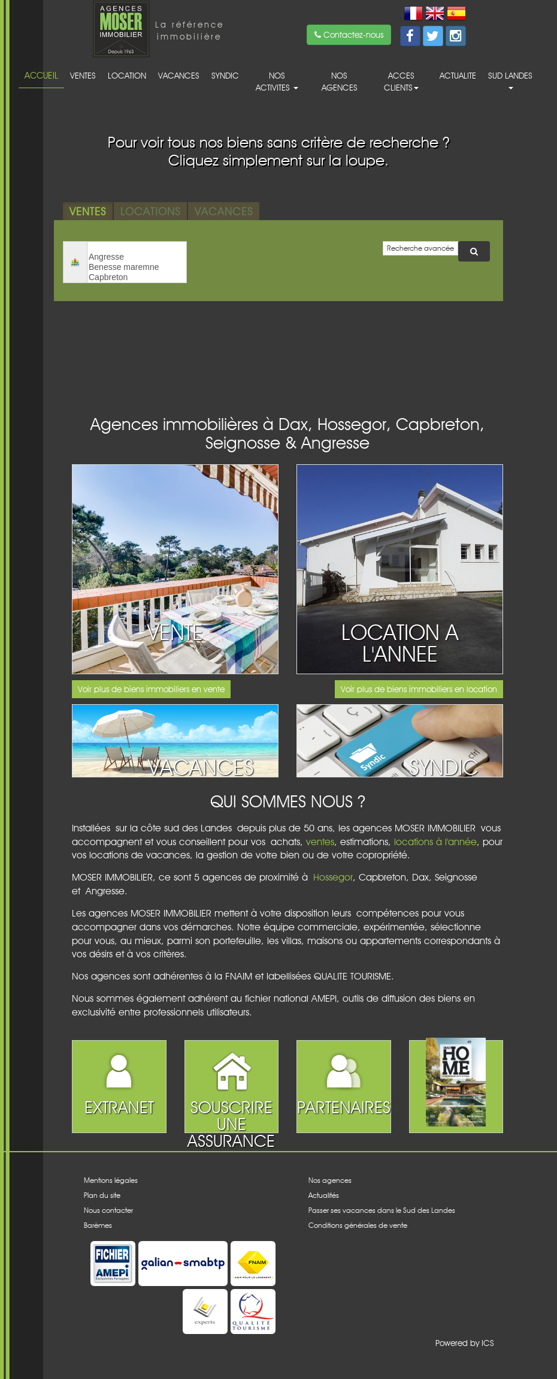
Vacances (178, 75)
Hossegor (333, 877)
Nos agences (340, 81)
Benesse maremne (136, 267)
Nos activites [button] (277, 81)
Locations (150, 211)
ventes (320, 842)
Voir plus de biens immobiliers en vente (151, 689)
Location (127, 75)
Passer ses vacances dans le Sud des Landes (381, 1210)
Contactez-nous (348, 35)
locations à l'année (435, 842)
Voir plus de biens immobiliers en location (419, 689)
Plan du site (102, 1195)
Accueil (41, 75)
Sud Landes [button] (510, 80)
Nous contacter (108, 1210)
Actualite (458, 75)
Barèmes (98, 1225)
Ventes (83, 75)
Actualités (323, 1195)
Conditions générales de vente (357, 1225)
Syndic (225, 75)
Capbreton (136, 277)
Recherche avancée (420, 248)
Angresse (136, 257)
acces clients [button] (401, 81)
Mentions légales (111, 1180)
